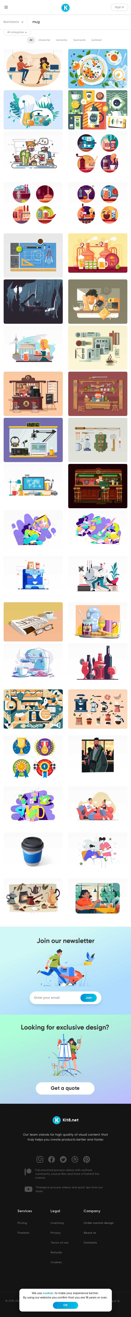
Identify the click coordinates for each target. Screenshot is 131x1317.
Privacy (56, 1233)
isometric (61, 40)
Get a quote (65, 1088)
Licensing (57, 1223)
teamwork (79, 40)
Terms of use (59, 1242)
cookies (48, 1293)
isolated (96, 40)
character (44, 40)
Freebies (24, 1233)
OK (65, 1305)
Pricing (22, 1223)
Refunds (56, 1252)
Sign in (119, 7)
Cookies (56, 1262)
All (31, 40)
